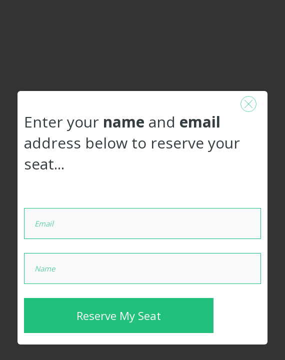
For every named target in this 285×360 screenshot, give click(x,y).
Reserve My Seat (118, 315)
